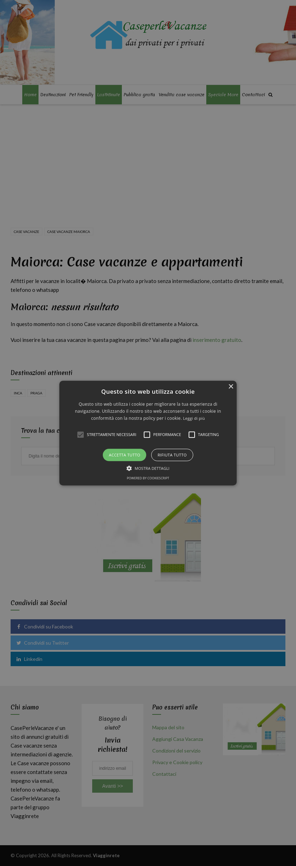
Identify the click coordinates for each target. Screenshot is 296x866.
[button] (148, 433)
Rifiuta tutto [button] (172, 454)
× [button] (230, 386)
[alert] (148, 433)
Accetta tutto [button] (124, 454)
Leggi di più (194, 418)
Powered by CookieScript (148, 478)
